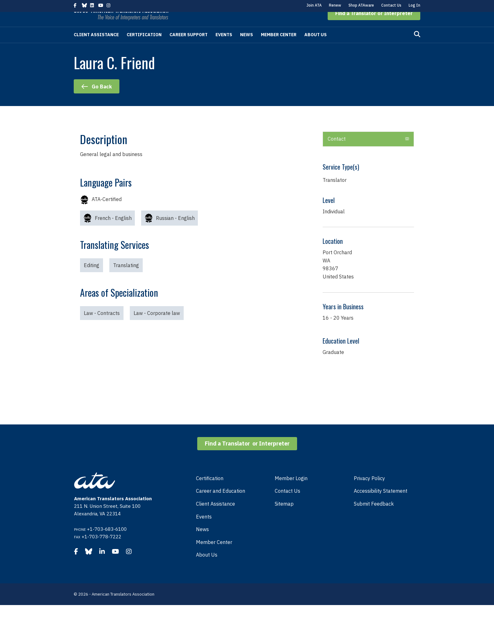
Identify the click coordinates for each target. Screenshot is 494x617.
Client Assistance (96, 46)
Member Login (291, 490)
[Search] (417, 46)
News (246, 46)
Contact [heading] (337, 151)
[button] (374, 25)
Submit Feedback (374, 516)
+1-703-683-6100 (107, 541)
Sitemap (284, 516)
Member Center (278, 46)
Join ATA (314, 5)
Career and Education (220, 503)
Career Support (188, 46)
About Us (315, 46)
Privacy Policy (369, 490)
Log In (414, 5)
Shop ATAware (361, 5)
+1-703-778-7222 (101, 549)
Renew (335, 5)
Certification (144, 46)
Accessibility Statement (380, 503)
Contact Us (391, 5)
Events (223, 46)
